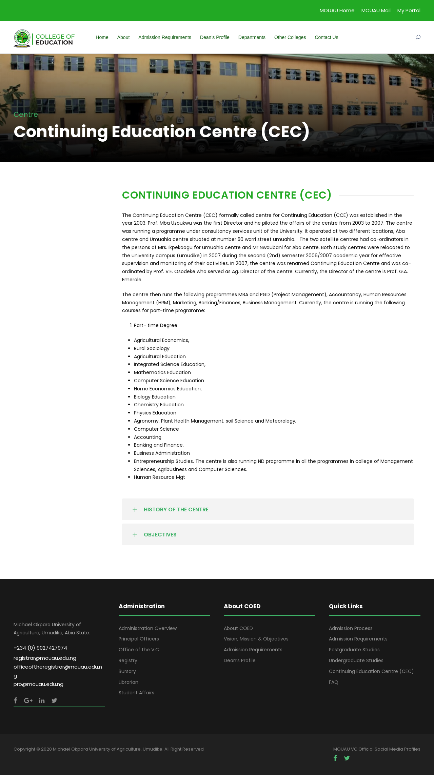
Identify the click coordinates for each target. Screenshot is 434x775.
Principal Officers (139, 638)
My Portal (408, 10)
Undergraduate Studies (356, 660)
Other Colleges (290, 37)
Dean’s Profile (215, 37)
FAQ (333, 682)
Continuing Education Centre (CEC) (371, 671)
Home (102, 37)
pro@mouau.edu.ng (38, 684)
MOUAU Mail (376, 10)
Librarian (128, 682)
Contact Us (326, 37)
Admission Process (351, 628)
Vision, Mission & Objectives (256, 638)
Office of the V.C (139, 649)
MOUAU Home (337, 10)
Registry (128, 660)
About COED (238, 628)
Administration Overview (148, 628)
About (123, 37)
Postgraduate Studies (354, 649)
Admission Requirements (164, 37)
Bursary (127, 671)
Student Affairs (136, 692)
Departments (251, 37)
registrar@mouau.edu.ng (45, 657)
